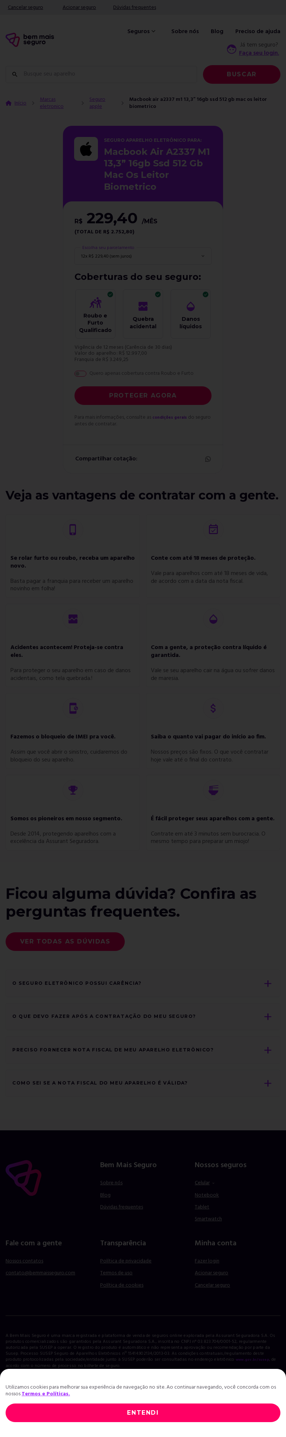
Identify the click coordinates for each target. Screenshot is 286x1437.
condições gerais (173, 417)
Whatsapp (207, 459)
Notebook (207, 1218)
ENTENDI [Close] (143, 1412)
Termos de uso (116, 1296)
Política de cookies (121, 1308)
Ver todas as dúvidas (65, 941)
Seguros (142, 31)
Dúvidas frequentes (134, 7)
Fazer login (207, 1284)
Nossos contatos (24, 1284)
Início (20, 103)
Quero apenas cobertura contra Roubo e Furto (141, 373)
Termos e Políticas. (46, 1394)
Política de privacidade (126, 1284)
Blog (217, 32)
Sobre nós (185, 32)
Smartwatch (208, 1242)
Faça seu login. (259, 53)
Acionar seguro (79, 8)
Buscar (242, 74)
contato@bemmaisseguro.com (40, 1296)
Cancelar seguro (25, 8)
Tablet (202, 1230)
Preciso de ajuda (257, 32)
